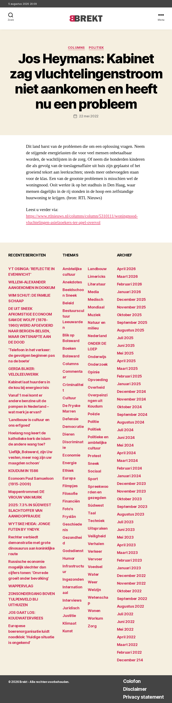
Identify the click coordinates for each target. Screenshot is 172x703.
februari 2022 (129, 652)
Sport (93, 479)
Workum (95, 618)
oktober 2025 (129, 315)
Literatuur (97, 284)
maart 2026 (127, 276)
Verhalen (96, 544)
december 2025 (131, 299)
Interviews (72, 600)
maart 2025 (127, 368)
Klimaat (69, 623)
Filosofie (70, 493)
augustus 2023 (130, 514)
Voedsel (95, 567)
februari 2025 (129, 376)
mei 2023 (125, 537)
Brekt (23, 682)
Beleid (68, 303)
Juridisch (71, 608)
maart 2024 (127, 460)
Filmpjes (70, 486)
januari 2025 (129, 384)
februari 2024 (129, 468)
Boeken (69, 348)
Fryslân (69, 516)
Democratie (73, 426)
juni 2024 (126, 437)
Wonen (94, 610)
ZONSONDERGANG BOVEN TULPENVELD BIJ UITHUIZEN (31, 599)
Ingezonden (73, 579)
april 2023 (126, 545)
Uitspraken (97, 528)
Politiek (96, 48)
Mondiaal (96, 307)
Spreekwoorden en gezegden (98, 492)
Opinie (93, 372)
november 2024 (131, 399)
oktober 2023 (129, 499)
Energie (69, 463)
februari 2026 (129, 284)
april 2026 (126, 269)
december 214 (130, 660)
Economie (71, 455)
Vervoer (95, 559)
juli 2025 (125, 338)
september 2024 (132, 414)
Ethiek (68, 470)
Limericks (96, 276)
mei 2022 (125, 629)
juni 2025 (126, 345)
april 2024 (126, 453)
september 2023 (132, 506)
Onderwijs (97, 357)
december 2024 (131, 391)
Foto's (68, 509)
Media (93, 292)
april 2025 (126, 361)
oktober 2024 (129, 407)
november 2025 (131, 307)
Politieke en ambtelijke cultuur (98, 442)
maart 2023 (127, 552)
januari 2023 (129, 568)
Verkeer (95, 551)
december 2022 (131, 575)
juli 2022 (125, 614)
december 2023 (131, 483)
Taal (92, 513)
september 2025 (132, 322)
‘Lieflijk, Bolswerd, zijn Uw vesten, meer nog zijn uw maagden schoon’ (30, 457)
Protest (94, 456)
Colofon (130, 681)
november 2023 (131, 491)
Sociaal (94, 471)
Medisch (95, 299)
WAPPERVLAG (20, 586)
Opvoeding (98, 380)
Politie (93, 421)
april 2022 (126, 637)
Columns (76, 48)
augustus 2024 (130, 422)
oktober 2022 (129, 591)
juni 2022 (126, 621)
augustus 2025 (130, 330)
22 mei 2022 (89, 116)
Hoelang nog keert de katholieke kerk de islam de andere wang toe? (29, 438)
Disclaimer (133, 689)
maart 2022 (127, 644)
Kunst (68, 631)
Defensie (70, 419)
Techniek (96, 520)
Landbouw (97, 269)
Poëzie (94, 414)
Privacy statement (142, 697)
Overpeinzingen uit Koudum (97, 400)
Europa (69, 478)
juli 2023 (125, 522)
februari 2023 (129, 560)
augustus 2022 (130, 606)
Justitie (69, 615)
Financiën (71, 501)
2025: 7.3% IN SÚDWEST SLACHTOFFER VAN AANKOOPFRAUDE (29, 510)
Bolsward (71, 356)
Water (93, 574)
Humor (69, 558)
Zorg (92, 626)
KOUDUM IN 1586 (23, 471)
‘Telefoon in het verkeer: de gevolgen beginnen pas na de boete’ (31, 355)
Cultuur (69, 398)
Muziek (94, 315)
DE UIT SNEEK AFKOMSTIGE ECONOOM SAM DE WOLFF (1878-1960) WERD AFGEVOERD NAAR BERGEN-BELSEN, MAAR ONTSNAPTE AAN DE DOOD (30, 325)
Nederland (97, 336)
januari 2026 (129, 292)
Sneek (93, 463)
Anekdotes (72, 282)
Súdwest (95, 505)
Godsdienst (73, 551)
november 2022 (131, 583)
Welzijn (94, 590)
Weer (92, 582)
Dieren (68, 434)
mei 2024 (125, 445)
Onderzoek (98, 364)
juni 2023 (126, 529)
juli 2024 (125, 430)
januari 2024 (129, 476)
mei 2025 (125, 353)
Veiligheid (97, 536)
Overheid (96, 387)
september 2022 (132, 598)
